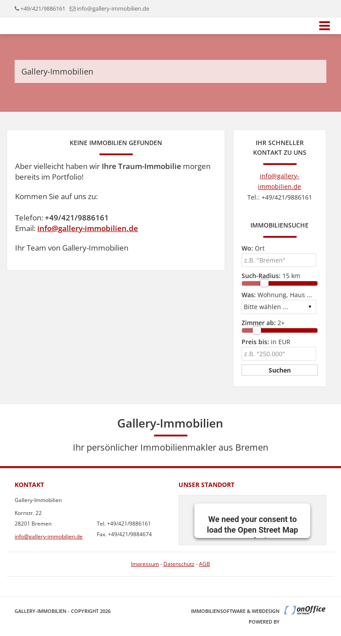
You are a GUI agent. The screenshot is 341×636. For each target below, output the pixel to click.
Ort (253, 248)
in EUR (266, 342)
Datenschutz (178, 564)
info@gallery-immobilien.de (113, 8)
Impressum (145, 564)
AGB (204, 564)
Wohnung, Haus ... (277, 295)
